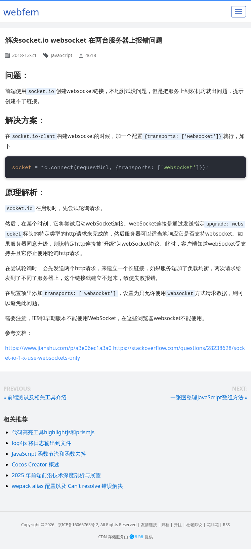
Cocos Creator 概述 (35, 462)
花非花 (213, 522)
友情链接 (149, 522)
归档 (165, 522)
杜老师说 (194, 522)
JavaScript (61, 55)
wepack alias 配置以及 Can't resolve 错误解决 (67, 483)
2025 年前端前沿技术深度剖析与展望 (56, 473)
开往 (178, 522)
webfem (21, 11)
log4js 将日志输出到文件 (41, 440)
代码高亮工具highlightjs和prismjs (53, 430)
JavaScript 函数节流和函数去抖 (49, 451)
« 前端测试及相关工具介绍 (35, 395)
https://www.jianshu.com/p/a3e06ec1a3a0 (58, 345)
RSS (226, 522)
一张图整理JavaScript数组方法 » (209, 395)
